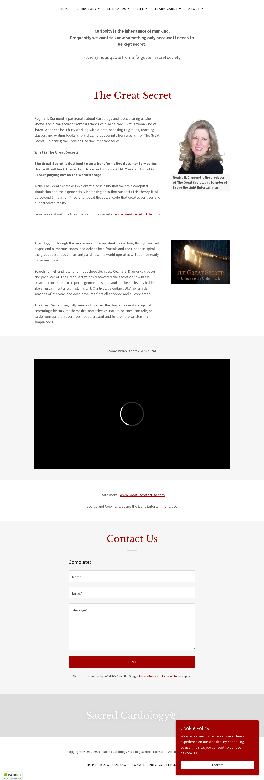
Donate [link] (138, 764)
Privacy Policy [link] (147, 676)
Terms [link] (171, 764)
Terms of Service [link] (172, 676)
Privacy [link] (155, 764)
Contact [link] (120, 764)
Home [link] (65, 8)
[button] (89, 8)
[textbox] (132, 576)
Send (132, 662)
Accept (217, 765)
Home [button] (92, 764)
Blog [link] (104, 764)
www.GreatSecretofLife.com (137, 214)
